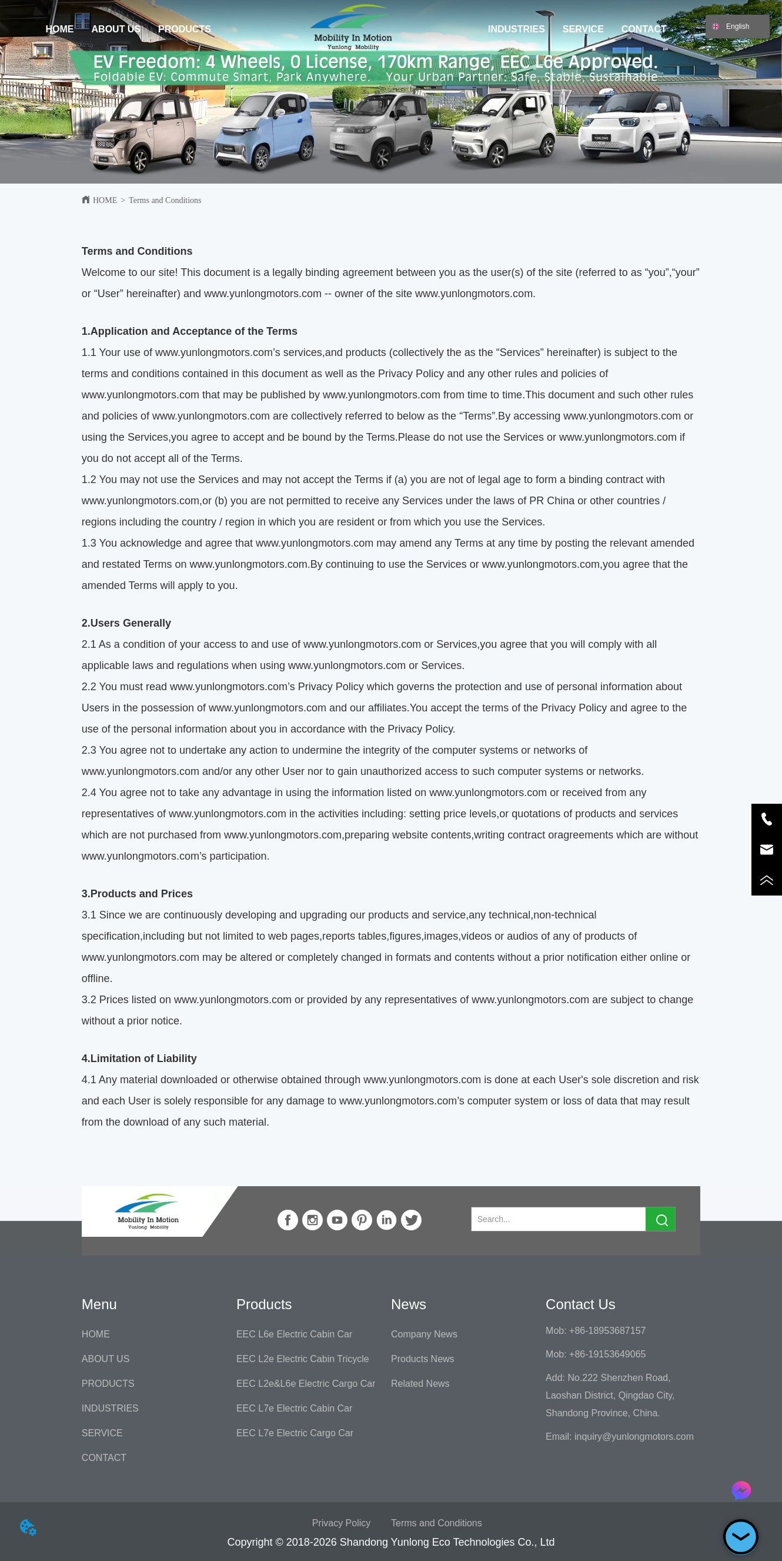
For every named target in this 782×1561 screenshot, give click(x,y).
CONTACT (644, 29)
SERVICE (583, 29)
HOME (60, 29)
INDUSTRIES (516, 29)
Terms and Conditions (165, 200)
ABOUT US (116, 29)
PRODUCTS (184, 29)
